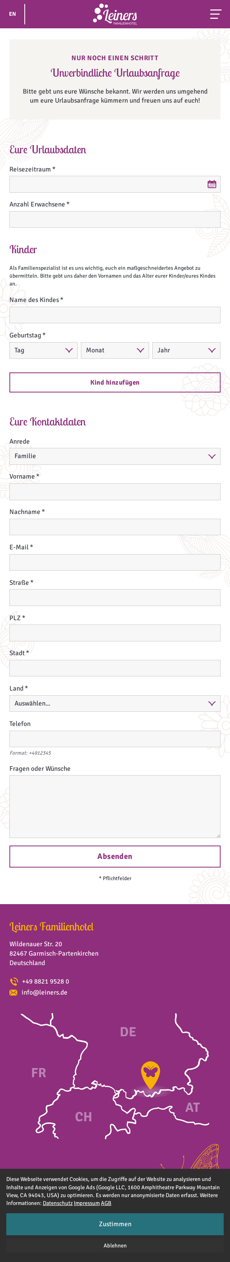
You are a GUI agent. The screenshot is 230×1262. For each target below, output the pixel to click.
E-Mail (19, 547)
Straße (19, 582)
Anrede (19, 441)
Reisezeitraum (30, 169)
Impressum (87, 1203)
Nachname (24, 512)
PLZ (15, 618)
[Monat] (115, 350)
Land (16, 688)
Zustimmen (115, 1224)
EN (12, 14)
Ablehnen (115, 1245)
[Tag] (43, 350)
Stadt (17, 653)
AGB (106, 1203)
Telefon (20, 724)
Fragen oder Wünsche (40, 769)
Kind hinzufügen (114, 382)
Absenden (115, 856)
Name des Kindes (34, 300)
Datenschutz (58, 1203)
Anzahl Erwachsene (37, 204)
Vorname (22, 476)
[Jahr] (186, 350)
